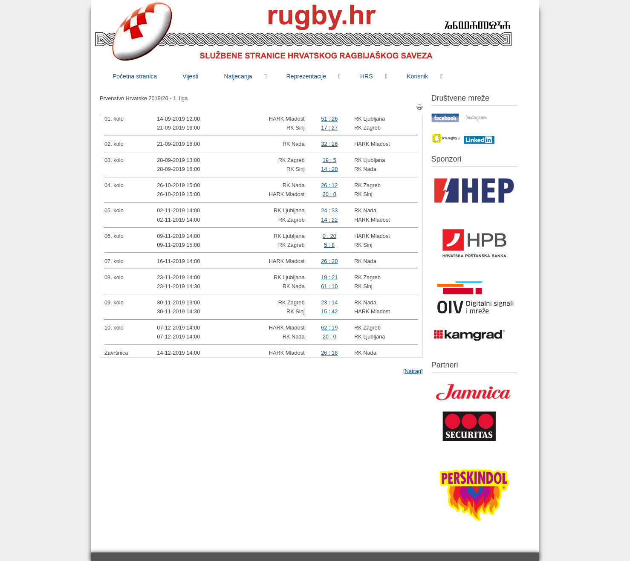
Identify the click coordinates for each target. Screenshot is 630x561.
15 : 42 (329, 311)
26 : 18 (329, 353)
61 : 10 (329, 286)
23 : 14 (329, 302)
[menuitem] (135, 76)
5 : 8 (329, 245)
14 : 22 (329, 220)
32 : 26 (329, 144)
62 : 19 (329, 327)
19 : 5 (329, 160)
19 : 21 (329, 277)
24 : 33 (329, 210)
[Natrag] (413, 371)
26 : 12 (329, 185)
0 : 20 (329, 236)
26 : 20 (329, 261)
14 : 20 (329, 169)
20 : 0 (329, 194)
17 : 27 (329, 127)
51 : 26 (329, 119)
